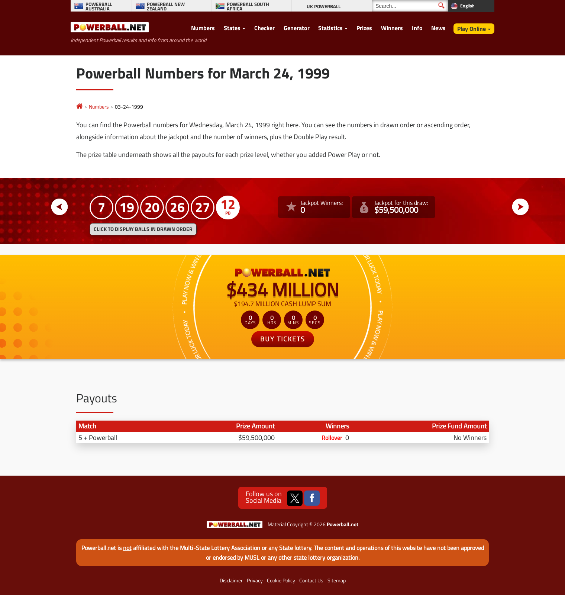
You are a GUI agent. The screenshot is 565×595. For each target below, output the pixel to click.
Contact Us (311, 580)
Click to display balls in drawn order (143, 229)
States (232, 27)
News (438, 27)
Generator (297, 27)
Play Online (471, 28)
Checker (264, 27)
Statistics (330, 27)
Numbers (203, 27)
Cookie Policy (281, 580)
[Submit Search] (441, 5)
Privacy (255, 580)
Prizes (364, 27)
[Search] (410, 6)
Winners (392, 27)
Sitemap (336, 580)
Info (417, 27)
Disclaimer (231, 580)
